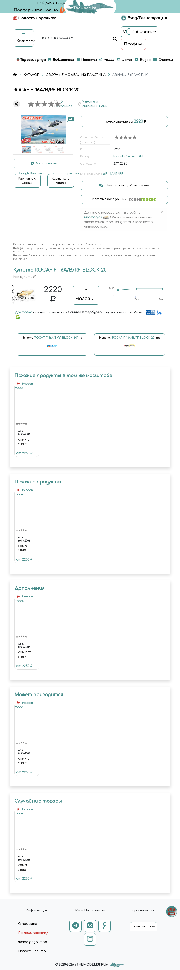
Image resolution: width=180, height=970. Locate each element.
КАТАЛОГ (31, 74)
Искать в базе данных (124, 199)
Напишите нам (143, 926)
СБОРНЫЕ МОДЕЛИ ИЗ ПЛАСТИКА (76, 74)
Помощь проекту (33, 933)
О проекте (27, 923)
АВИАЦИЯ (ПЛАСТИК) (130, 74)
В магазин (86, 295)
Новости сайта (32, 951)
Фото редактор (32, 942)
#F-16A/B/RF (113, 173)
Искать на (52, 343)
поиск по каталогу (56, 38)
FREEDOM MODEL (128, 156)
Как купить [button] (24, 277)
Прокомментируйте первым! (124, 185)
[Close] (162, 212)
